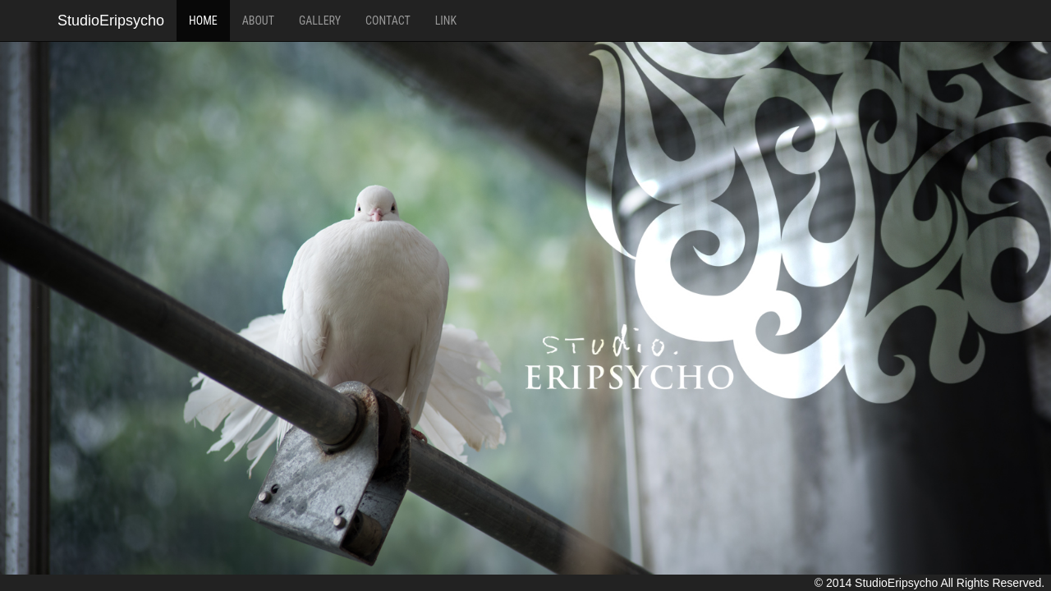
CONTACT (388, 20)
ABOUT (258, 20)
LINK (446, 20)
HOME (203, 20)
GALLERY (320, 20)
